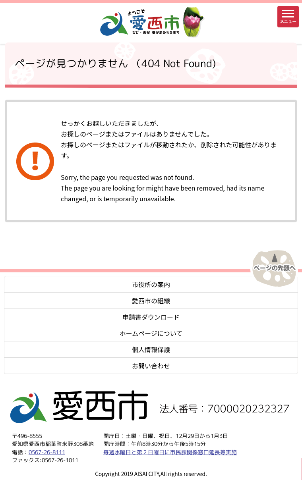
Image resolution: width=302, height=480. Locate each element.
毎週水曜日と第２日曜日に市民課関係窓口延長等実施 (170, 451)
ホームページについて (151, 333)
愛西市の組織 (151, 300)
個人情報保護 (151, 349)
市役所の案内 (151, 284)
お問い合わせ (151, 365)
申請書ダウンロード (151, 317)
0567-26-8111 (47, 451)
